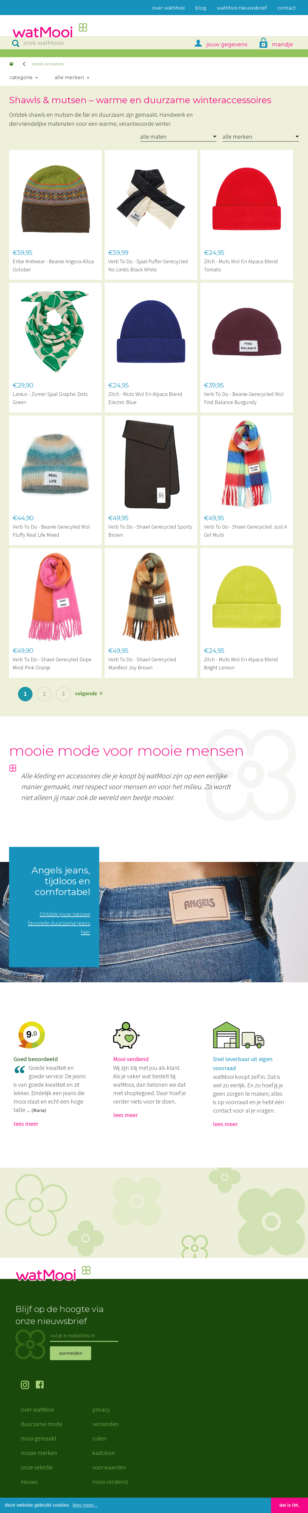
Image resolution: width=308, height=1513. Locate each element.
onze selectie (37, 1467)
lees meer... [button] (85, 1505)
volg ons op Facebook (43, 1385)
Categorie (21, 77)
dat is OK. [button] (289, 1505)
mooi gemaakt (39, 1438)
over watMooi (37, 1409)
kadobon (103, 1452)
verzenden (105, 1424)
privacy (101, 1409)
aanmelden (70, 1353)
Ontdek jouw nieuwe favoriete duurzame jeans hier (59, 923)
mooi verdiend (110, 1481)
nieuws (29, 1481)
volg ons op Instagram (28, 1385)
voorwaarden (109, 1467)
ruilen (99, 1438)
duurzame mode (41, 1424)
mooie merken (39, 1452)
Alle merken (69, 77)
